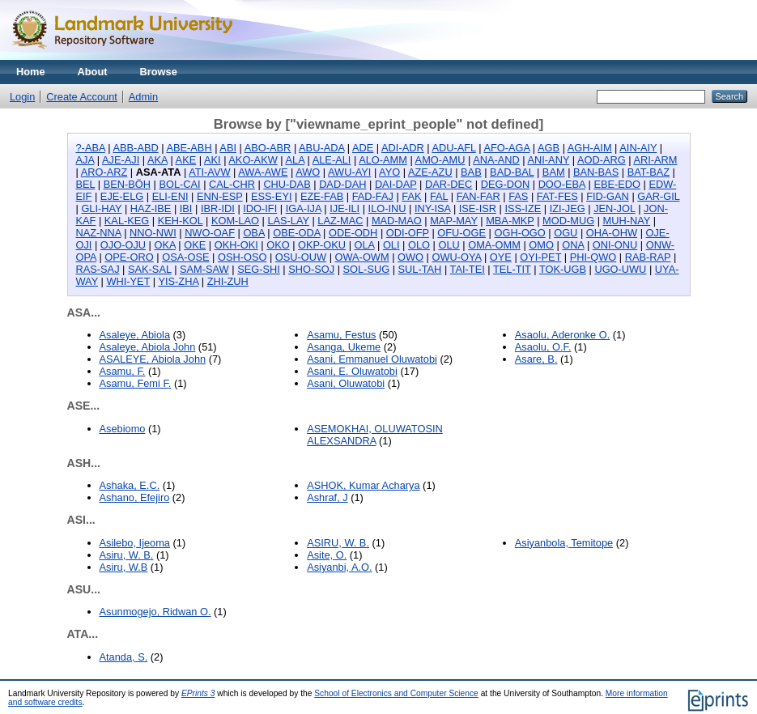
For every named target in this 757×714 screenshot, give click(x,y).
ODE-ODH (353, 233)
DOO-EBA (561, 184)
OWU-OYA (456, 257)
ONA (573, 245)
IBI (186, 208)
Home (30, 72)
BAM (553, 172)
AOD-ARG (601, 160)
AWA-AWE (262, 172)
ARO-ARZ (104, 172)
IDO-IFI (260, 208)
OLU (448, 245)
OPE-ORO (128, 257)
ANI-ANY (549, 160)
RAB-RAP (648, 257)
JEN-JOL (614, 208)
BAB (471, 172)
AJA (85, 160)
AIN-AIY (638, 148)
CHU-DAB (286, 184)
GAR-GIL (658, 196)
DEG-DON (505, 184)
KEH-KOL (180, 221)
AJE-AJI (120, 160)
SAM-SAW (204, 269)
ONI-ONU (615, 245)
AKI (212, 160)
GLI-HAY (101, 208)
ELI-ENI (170, 196)
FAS (518, 196)
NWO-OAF (210, 233)
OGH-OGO (519, 233)
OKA (164, 245)
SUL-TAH (420, 269)
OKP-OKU (322, 245)
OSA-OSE (185, 257)
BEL (86, 184)
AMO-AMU (440, 160)
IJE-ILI (344, 208)
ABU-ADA (321, 148)
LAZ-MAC (340, 221)
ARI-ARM (655, 160)
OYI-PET (540, 257)
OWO (410, 257)
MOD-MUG (568, 221)
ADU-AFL (453, 148)
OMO (541, 245)
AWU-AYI (349, 172)
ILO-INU (387, 208)
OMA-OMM (494, 245)
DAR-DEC (448, 184)
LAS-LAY (287, 221)
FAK (411, 196)
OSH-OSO (242, 257)
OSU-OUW (300, 257)
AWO (308, 172)
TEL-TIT (512, 269)
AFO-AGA (506, 148)
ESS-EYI (271, 196)
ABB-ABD (136, 148)
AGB (548, 148)
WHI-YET (128, 281)
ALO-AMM (383, 160)
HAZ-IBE (150, 208)
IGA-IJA (303, 208)
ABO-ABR (268, 148)
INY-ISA (432, 208)
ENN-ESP (220, 196)
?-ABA (90, 148)
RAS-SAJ (98, 269)
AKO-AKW (252, 160)
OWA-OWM (362, 257)
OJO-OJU (123, 245)
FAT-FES (557, 196)
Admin (143, 97)
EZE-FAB (321, 196)
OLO (419, 245)
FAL (439, 196)
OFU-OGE (461, 233)
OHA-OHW (611, 233)
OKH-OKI (236, 245)
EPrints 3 (198, 693)
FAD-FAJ (372, 196)
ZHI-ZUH (228, 281)
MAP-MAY (454, 221)
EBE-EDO (616, 184)
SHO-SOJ (311, 269)
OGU (565, 233)
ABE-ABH (188, 148)
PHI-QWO (593, 257)
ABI (227, 148)
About (93, 72)
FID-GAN (607, 196)
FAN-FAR (478, 196)
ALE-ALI (332, 160)
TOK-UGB (562, 269)
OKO (277, 245)
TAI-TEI (467, 269)
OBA (253, 233)
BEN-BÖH (127, 184)
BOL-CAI (179, 184)
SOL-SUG (366, 269)
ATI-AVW (209, 172)
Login (22, 97)
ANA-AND (496, 160)
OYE (501, 257)
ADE (362, 148)
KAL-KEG (126, 221)
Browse (158, 72)
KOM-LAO (235, 221)
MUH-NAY (627, 221)
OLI (391, 245)
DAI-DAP (396, 184)
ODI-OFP (407, 233)
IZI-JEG (567, 208)
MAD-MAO (397, 221)
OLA (365, 245)
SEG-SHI (258, 269)
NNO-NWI (153, 233)
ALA (295, 160)
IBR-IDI (218, 208)
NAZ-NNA (98, 233)
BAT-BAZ (648, 172)
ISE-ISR (477, 208)
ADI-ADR (402, 148)
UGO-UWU (620, 269)
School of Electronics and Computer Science (396, 693)
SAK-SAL (150, 269)
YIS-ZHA (178, 281)
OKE (195, 245)
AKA (157, 160)
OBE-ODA (296, 233)
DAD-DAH (342, 184)
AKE (186, 160)
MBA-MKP (510, 221)
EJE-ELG (121, 196)
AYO (389, 172)
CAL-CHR (232, 184)
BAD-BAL (512, 172)
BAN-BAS (596, 172)
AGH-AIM (590, 148)
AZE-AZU (430, 172)
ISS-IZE (522, 208)
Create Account (81, 97)
